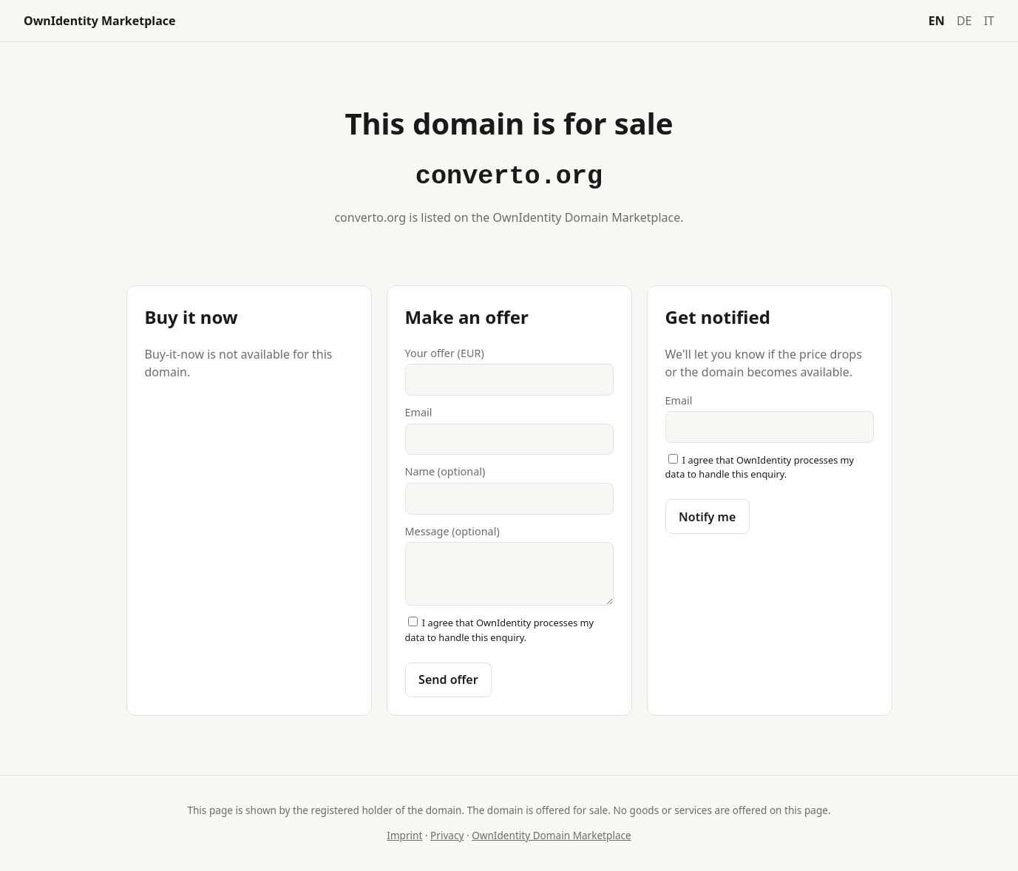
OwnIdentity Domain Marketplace (551, 835)
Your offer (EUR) (509, 371)
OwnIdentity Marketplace (100, 21)
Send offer (448, 679)
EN (937, 21)
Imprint (404, 835)
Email (509, 430)
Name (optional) (509, 489)
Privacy (447, 835)
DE (964, 21)
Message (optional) (509, 565)
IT (989, 21)
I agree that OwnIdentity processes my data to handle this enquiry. (499, 629)
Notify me (707, 517)
